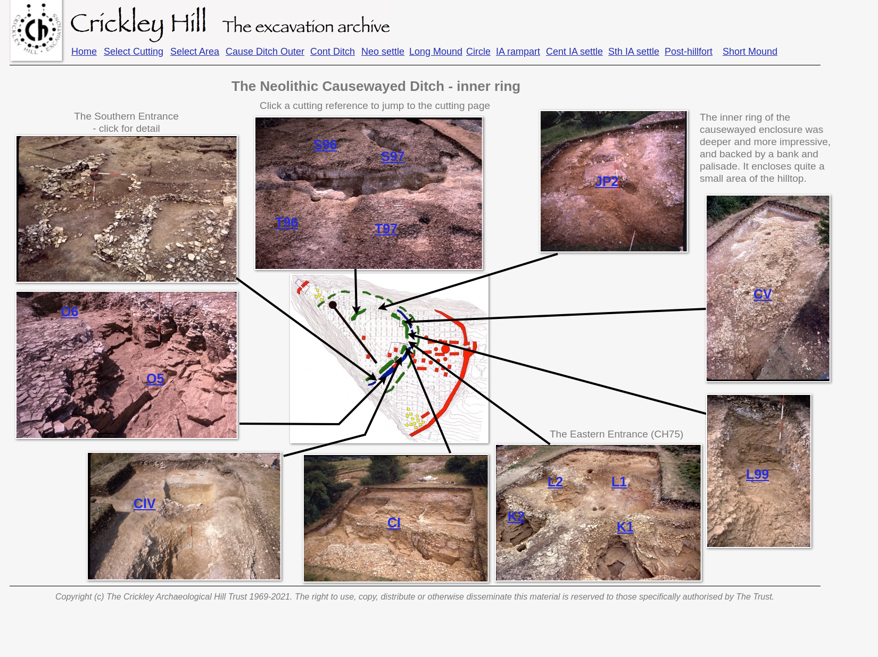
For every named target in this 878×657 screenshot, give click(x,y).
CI (394, 522)
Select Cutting (133, 51)
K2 (516, 516)
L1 (619, 481)
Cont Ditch (332, 51)
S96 (325, 144)
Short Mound (750, 51)
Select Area (194, 51)
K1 (625, 526)
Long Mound (435, 51)
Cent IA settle (574, 51)
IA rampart (518, 51)
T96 (286, 222)
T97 (386, 228)
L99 (757, 474)
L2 (555, 481)
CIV (145, 503)
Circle (478, 51)
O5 (155, 378)
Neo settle (382, 51)
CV (762, 294)
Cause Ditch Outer (265, 51)
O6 (69, 311)
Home (84, 51)
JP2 (606, 181)
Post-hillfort (689, 51)
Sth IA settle (633, 51)
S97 (392, 156)
